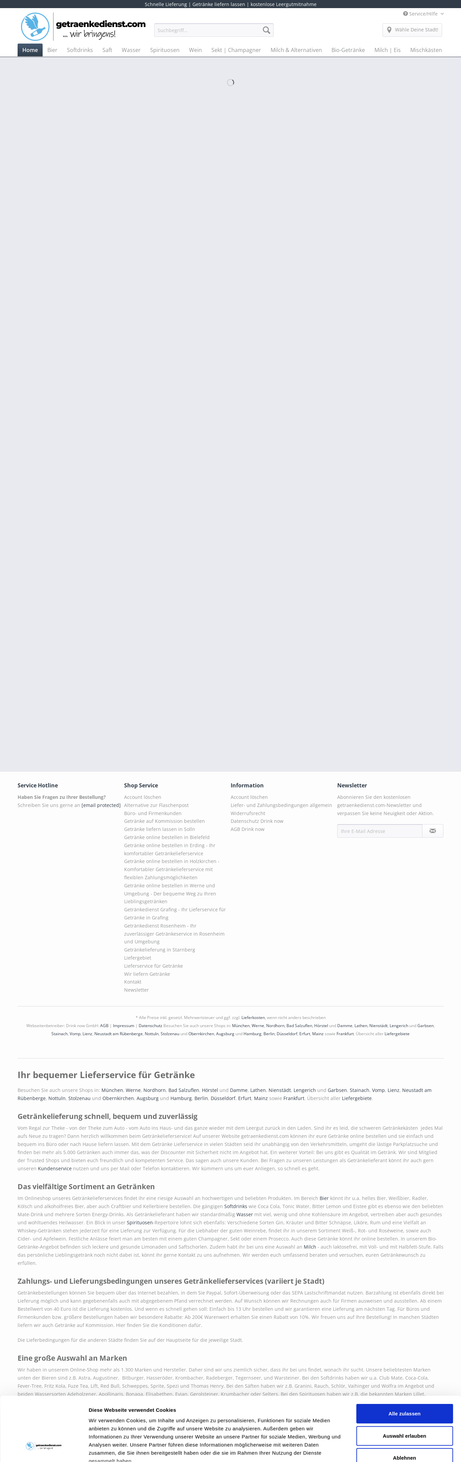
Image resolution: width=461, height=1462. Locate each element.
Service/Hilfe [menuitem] (421, 13)
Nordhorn (275, 1025)
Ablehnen (404, 1403)
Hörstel (321, 1025)
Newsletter (136, 990)
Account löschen (142, 797)
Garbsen (425, 1025)
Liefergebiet (137, 958)
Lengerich (399, 1025)
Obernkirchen (201, 1034)
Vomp (75, 1034)
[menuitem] (214, 33)
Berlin (269, 1034)
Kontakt (132, 981)
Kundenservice (55, 1168)
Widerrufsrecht (248, 813)
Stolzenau (170, 1034)
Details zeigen (360, 1449)
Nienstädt (378, 1025)
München (241, 1025)
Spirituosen (140, 1222)
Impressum (123, 1025)
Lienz (87, 1034)
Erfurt (304, 1034)
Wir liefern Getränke (147, 974)
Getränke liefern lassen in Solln (159, 829)
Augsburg (225, 1034)
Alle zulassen (404, 1359)
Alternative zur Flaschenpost (156, 805)
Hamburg (252, 1034)
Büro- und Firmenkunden (153, 813)
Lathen (360, 1025)
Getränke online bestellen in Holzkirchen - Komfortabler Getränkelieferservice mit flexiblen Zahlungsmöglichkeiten (172, 869)
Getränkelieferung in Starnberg (159, 949)
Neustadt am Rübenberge (118, 1034)
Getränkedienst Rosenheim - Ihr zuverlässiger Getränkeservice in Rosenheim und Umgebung (174, 933)
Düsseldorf (287, 1034)
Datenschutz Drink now (257, 821)
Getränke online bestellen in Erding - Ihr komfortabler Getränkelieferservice (169, 849)
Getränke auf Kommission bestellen (164, 821)
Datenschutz (150, 1025)
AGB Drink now (247, 829)
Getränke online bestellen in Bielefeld (167, 837)
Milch (310, 1247)
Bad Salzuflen (299, 1025)
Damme (344, 1025)
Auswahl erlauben (404, 1381)
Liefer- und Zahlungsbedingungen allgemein (281, 805)
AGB (104, 1025)
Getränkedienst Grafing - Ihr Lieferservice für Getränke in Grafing (175, 913)
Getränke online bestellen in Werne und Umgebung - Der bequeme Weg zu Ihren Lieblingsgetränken (170, 893)
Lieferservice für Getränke (153, 966)
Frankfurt (345, 1034)
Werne (258, 1025)
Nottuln (152, 1034)
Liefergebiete (397, 1034)
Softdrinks (236, 1206)
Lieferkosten (253, 1017)
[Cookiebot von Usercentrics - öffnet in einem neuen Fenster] (43, 1449)
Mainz (318, 1034)
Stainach (59, 1034)
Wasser (245, 1214)
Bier (325, 1198)
